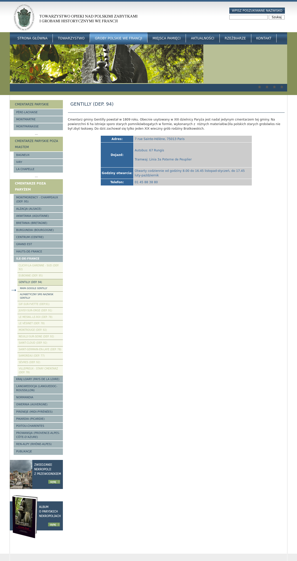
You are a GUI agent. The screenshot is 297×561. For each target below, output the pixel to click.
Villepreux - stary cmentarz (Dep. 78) (38, 370)
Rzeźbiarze (235, 38)
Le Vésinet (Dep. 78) (32, 323)
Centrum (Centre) (30, 237)
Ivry (19, 162)
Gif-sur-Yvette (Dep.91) (34, 304)
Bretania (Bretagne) (31, 223)
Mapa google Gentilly (33, 288)
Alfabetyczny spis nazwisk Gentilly (36, 296)
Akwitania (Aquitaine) (32, 216)
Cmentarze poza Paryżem (30, 186)
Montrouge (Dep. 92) (33, 330)
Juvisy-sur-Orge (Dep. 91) (35, 310)
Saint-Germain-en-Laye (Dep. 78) (40, 349)
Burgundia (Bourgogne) (35, 230)
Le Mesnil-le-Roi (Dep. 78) (36, 317)
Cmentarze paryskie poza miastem (36, 144)
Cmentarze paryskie (32, 104)
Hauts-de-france (29, 251)
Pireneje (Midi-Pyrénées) (34, 411)
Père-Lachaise (27, 112)
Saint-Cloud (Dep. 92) (33, 342)
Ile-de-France (27, 258)
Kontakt (263, 38)
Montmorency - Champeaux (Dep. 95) (37, 199)
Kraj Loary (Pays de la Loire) (37, 379)
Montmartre (26, 119)
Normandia (24, 397)
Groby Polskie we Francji (118, 38)
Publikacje (24, 451)
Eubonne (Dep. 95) (31, 275)
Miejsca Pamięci (167, 38)
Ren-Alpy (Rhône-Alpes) (34, 444)
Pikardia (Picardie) (30, 418)
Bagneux (23, 155)
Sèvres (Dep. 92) (29, 362)
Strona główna (32, 38)
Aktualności (202, 38)
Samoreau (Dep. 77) (32, 355)
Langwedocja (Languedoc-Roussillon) (36, 388)
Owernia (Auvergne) (31, 404)
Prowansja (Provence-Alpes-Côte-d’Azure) (38, 435)
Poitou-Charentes (30, 426)
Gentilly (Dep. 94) (30, 282)
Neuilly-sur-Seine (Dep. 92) (36, 336)
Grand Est (24, 244)
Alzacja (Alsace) (28, 209)
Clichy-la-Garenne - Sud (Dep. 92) (39, 267)
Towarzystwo (71, 38)
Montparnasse (27, 126)
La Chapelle (25, 169)
